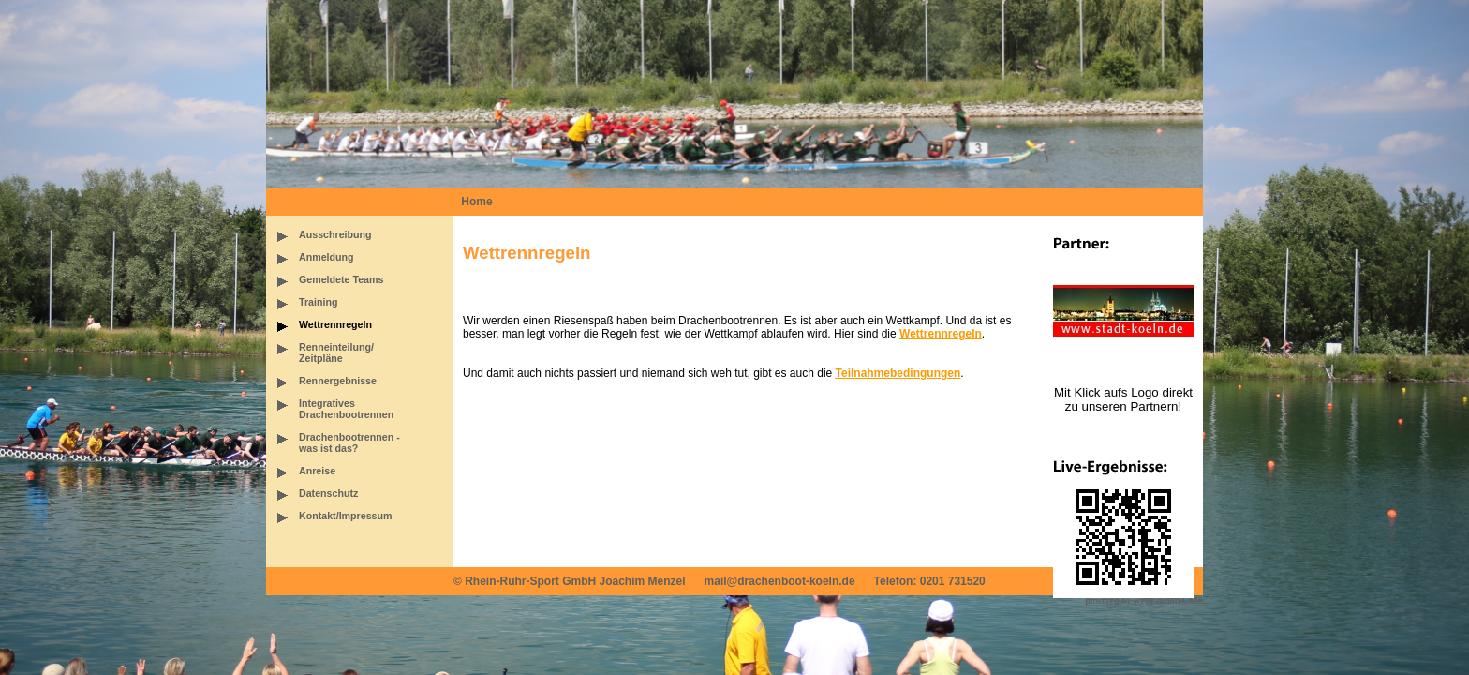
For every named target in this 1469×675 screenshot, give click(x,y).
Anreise (317, 470)
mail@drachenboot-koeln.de (780, 581)
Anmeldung (326, 256)
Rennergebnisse (338, 380)
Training (318, 302)
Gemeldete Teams (341, 279)
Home (476, 201)
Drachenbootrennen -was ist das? (349, 442)
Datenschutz (328, 493)
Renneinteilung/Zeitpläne (336, 352)
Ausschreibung (335, 234)
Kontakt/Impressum (345, 515)
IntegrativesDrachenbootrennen (346, 409)
